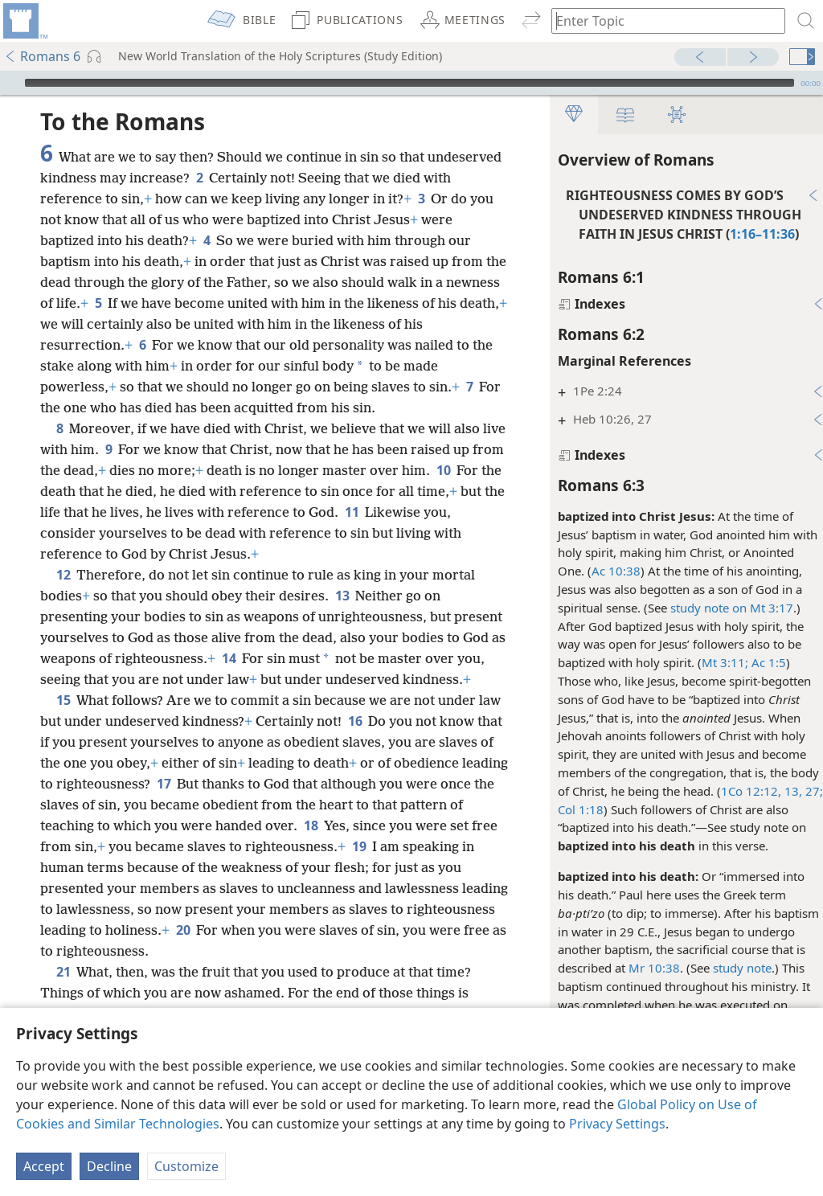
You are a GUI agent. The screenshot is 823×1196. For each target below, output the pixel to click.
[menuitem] (24, 21)
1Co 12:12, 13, (753, 791)
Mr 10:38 (646, 968)
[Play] (10, 82)
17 (281, 804)
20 (332, 951)
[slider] (409, 83)
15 (63, 721)
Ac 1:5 (759, 662)
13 (342, 595)
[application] (411, 83)
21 (63, 992)
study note (734, 968)
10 (478, 470)
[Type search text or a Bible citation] (660, 20)
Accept (43, 1166)
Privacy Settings (617, 1124)
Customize (186, 1166)
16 (355, 742)
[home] (24, 21)
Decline (109, 1166)
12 (63, 575)
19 (471, 867)
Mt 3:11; (717, 662)
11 (442, 512)
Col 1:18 (573, 809)
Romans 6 (42, 56)
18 (405, 846)
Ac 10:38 (608, 571)
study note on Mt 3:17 (723, 608)
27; (804, 791)
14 (290, 658)
